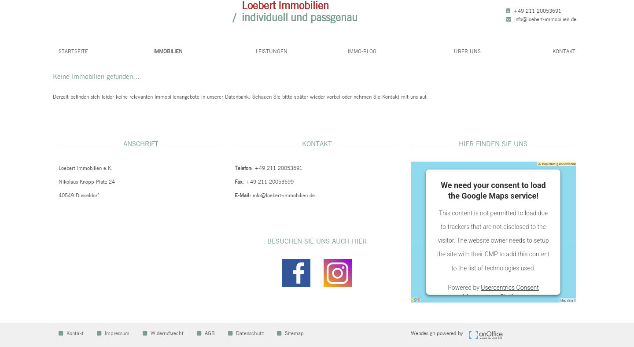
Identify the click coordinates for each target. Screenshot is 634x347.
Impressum (113, 333)
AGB (206, 333)
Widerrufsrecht (163, 333)
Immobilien (168, 51)
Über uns (467, 51)
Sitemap (290, 333)
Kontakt (564, 51)
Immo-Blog (362, 51)
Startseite (73, 51)
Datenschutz (246, 333)
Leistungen (272, 51)
